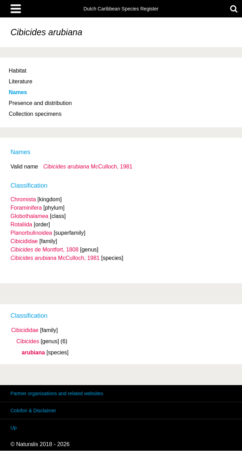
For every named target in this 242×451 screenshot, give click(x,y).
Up (13, 427)
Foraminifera (26, 208)
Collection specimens (35, 114)
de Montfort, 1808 (44, 250)
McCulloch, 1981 (87, 167)
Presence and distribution (40, 103)
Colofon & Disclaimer (33, 410)
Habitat (18, 71)
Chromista (23, 199)
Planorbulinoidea (31, 233)
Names (18, 92)
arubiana (33, 352)
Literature (20, 81)
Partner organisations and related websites (56, 393)
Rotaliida (21, 224)
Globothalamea (29, 216)
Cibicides (27, 341)
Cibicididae (24, 330)
